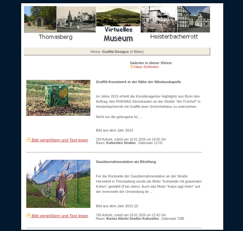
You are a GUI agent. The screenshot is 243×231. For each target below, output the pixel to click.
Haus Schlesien (146, 67)
